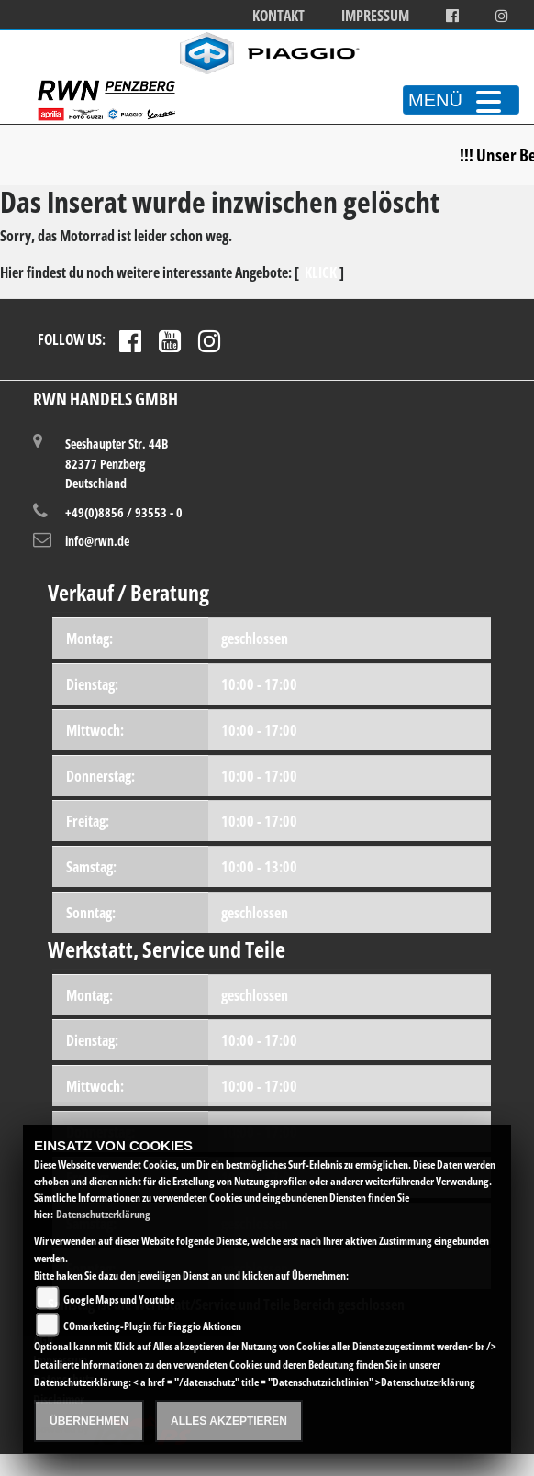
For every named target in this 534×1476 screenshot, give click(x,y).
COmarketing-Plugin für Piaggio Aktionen (152, 1326)
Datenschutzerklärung (103, 1214)
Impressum (375, 16)
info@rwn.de (97, 540)
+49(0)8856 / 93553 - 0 (124, 512)
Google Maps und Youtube (118, 1299)
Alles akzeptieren (229, 1421)
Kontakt (278, 16)
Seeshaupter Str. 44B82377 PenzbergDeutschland (116, 463)
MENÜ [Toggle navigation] (461, 100)
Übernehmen (89, 1421)
